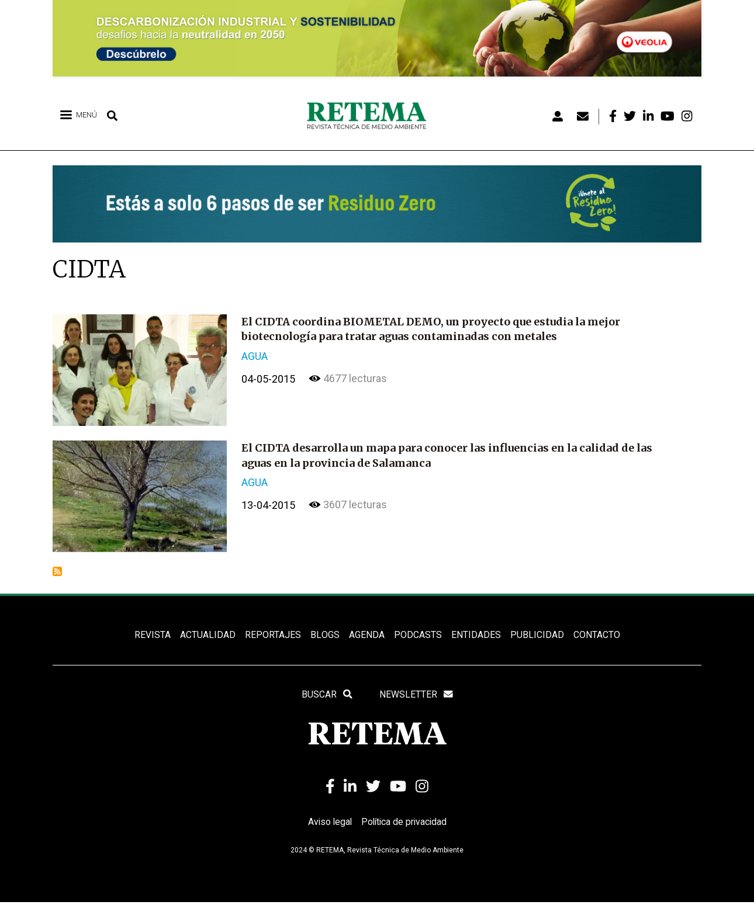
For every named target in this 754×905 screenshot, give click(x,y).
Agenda (366, 635)
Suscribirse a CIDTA (57, 571)
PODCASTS (417, 635)
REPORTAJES (273, 635)
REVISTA (152, 635)
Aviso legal (328, 824)
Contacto (596, 635)
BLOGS (324, 635)
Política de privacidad (405, 824)
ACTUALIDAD (208, 635)
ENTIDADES (475, 635)
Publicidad (536, 635)
